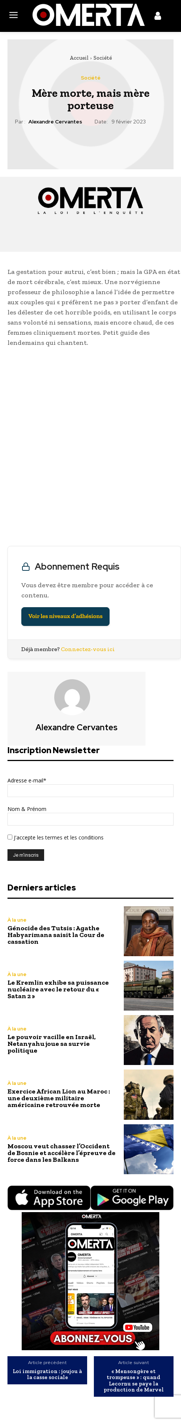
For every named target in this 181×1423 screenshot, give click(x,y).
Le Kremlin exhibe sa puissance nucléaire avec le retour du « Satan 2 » (58, 989)
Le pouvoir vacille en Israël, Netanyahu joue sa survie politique (51, 1043)
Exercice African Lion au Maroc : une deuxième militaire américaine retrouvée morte (58, 1098)
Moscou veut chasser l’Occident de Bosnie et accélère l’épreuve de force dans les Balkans (61, 1153)
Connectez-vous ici (88, 649)
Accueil (79, 57)
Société (102, 57)
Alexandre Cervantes (55, 122)
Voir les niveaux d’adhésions (65, 616)
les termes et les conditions (70, 837)
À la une (17, 920)
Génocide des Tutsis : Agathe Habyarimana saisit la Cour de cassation (55, 935)
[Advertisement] (90, 448)
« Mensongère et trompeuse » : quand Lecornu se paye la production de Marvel (134, 1380)
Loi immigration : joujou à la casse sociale (47, 1374)
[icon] (157, 17)
